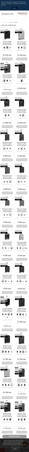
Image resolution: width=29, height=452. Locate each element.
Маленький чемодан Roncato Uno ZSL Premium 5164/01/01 (22, 177)
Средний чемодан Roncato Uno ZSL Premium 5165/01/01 (7, 347)
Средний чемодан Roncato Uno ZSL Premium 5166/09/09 (21, 415)
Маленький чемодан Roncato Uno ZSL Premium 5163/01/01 (7, 144)
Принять (15, 448)
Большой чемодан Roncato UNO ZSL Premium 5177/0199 (21, 111)
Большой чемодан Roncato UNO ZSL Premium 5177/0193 (7, 111)
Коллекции (5, 22)
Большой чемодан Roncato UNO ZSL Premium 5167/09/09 (7, 76)
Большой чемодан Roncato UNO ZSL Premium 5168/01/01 (21, 76)
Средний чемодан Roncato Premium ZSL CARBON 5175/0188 (7, 310)
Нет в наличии (7, 59)
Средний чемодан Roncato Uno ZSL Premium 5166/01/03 (7, 415)
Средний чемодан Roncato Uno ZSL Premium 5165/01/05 (21, 347)
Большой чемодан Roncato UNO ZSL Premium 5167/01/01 (7, 43)
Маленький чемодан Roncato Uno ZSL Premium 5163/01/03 (22, 144)
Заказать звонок (23, 14)
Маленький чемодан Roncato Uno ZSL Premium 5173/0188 (7, 243)
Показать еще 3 (14, 436)
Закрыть (14, 8)
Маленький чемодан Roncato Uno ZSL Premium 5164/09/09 (22, 210)
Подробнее (23, 444)
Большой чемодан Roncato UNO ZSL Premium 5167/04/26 (21, 43)
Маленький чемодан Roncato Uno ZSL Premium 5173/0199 (22, 277)
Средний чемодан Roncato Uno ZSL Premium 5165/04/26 (7, 380)
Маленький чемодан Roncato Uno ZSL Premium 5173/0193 (7, 277)
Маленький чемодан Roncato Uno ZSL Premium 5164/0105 (7, 210)
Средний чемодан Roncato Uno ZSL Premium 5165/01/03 (21, 310)
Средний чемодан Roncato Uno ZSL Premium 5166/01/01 (21, 380)
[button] (22, 13)
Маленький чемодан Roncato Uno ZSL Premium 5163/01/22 (7, 177)
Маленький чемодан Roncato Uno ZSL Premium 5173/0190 (22, 244)
